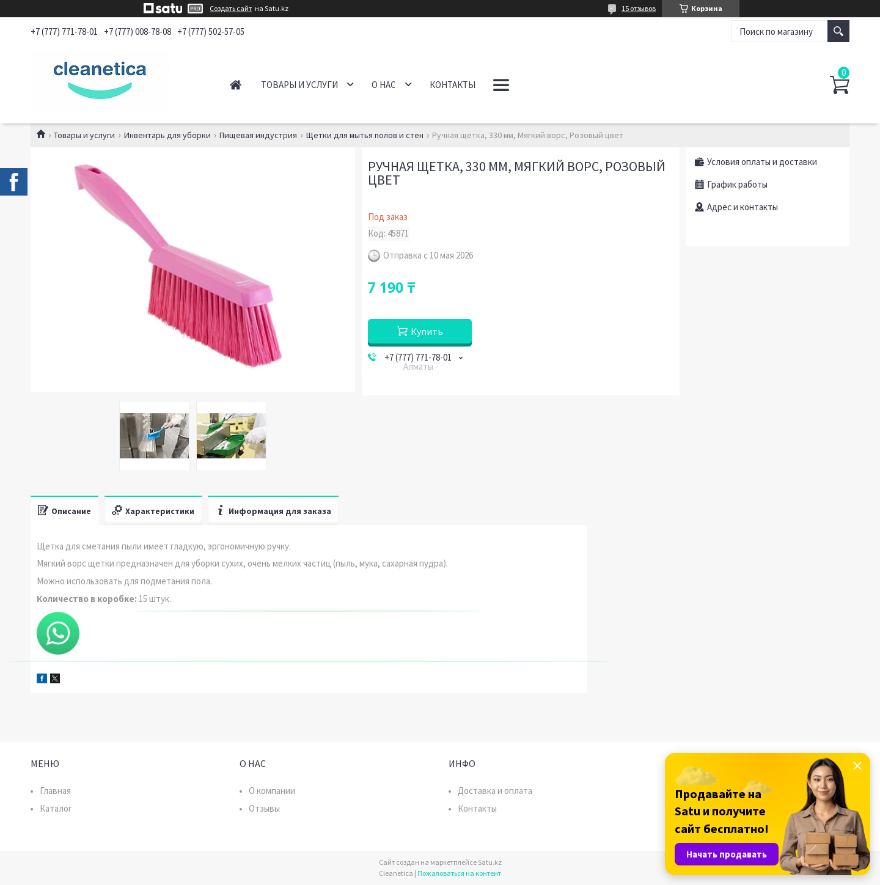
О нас (384, 84)
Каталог (56, 808)
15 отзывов (639, 8)
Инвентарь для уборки (167, 135)
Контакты (452, 84)
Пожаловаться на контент (459, 873)
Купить (427, 331)
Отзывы (264, 808)
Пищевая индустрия (258, 135)
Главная (236, 85)
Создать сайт (231, 8)
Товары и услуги (299, 84)
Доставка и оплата (495, 790)
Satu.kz (490, 862)
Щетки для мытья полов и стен (365, 135)
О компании (272, 790)
